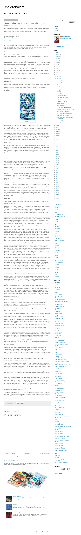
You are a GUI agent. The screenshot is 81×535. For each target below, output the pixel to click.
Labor (56, 352)
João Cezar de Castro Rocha (16, 405)
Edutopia (58, 99)
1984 (57, 178)
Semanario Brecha (59, 400)
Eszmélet (57, 330)
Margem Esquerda (59, 363)
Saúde (56, 272)
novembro (59, 78)
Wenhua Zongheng (59, 459)
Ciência (57, 212)
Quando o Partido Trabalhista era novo (65, 109)
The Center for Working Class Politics (63, 416)
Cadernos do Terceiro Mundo (61, 301)
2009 (57, 135)
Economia (57, 224)
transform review (59, 452)
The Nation (57, 429)
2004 (57, 145)
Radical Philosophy (59, 388)
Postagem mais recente (10, 453)
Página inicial (28, 453)
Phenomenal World (59, 380)
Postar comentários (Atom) (14, 456)
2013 (57, 127)
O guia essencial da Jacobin (12, 460)
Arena (56, 292)
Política (57, 259)
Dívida (56, 223)
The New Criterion (59, 431)
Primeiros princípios (17, 512)
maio (58, 90)
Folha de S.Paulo (8, 41)
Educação (57, 228)
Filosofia (57, 236)
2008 (57, 137)
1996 (57, 160)
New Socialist (58, 376)
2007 (57, 139)
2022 (57, 60)
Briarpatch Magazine (60, 299)
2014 (57, 125)
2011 (57, 131)
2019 (57, 66)
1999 (57, 154)
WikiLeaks (57, 460)
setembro (59, 82)
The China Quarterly (59, 417)
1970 (57, 198)
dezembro (59, 76)
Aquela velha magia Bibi (62, 101)
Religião (57, 267)
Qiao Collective (58, 383)
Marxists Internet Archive (60, 366)
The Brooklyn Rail (59, 414)
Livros (56, 252)
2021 (57, 62)
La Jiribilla (57, 351)
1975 (57, 190)
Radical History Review (60, 387)
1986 (57, 174)
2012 (57, 129)
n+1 (56, 369)
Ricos (56, 269)
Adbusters (57, 282)
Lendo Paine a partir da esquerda (64, 113)
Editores (57, 226)
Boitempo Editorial (59, 296)
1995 (57, 162)
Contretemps (58, 308)
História (57, 242)
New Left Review (59, 373)
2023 (57, 58)
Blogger (47, 531)
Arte (56, 206)
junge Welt (57, 349)
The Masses (58, 428)
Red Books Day (58, 390)
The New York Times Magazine (62, 440)
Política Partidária (59, 260)
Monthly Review (58, 368)
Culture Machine (59, 318)
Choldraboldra (14, 7)
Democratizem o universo (62, 97)
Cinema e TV (58, 211)
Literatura (57, 250)
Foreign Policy (58, 333)
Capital (56, 207)
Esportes (57, 231)
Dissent (57, 327)
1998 (57, 156)
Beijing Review (58, 294)
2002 (57, 149)
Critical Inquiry (58, 313)
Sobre (56, 30)
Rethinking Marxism (59, 392)
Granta (56, 339)
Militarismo (57, 254)
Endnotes (57, 328)
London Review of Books (60, 359)
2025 (57, 54)
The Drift (57, 421)
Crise (56, 218)
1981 (57, 182)
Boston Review (58, 297)
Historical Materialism (60, 342)
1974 (57, 192)
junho (58, 88)
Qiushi (56, 385)
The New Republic (59, 435)
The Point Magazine (59, 447)
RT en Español (58, 395)
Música (56, 257)
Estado (56, 233)
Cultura (57, 219)
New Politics (58, 375)
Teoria (56, 274)
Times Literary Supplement (61, 450)
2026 (57, 52)
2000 (57, 153)
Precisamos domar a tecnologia (64, 107)
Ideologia (57, 245)
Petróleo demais (60, 103)
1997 (57, 158)
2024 (57, 56)
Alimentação (58, 204)
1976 (57, 188)
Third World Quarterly (60, 448)
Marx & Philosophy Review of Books (63, 364)
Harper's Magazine (59, 340)
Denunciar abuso (59, 46)
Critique (57, 315)
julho (58, 86)
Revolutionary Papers (60, 393)
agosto (58, 84)
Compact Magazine (59, 306)
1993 (57, 166)
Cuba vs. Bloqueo (59, 316)
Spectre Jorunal (58, 405)
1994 (57, 164)
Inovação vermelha (61, 105)
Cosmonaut (57, 311)
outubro (58, 80)
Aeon (56, 284)
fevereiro (59, 120)
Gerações (57, 238)
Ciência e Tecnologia (60, 216)
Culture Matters (58, 320)
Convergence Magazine (60, 309)
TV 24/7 (57, 457)
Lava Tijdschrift (58, 354)
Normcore (15, 504)
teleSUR (57, 409)
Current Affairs (58, 321)
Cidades (57, 209)
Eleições (57, 230)
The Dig (57, 419)
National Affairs (58, 371)
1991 (57, 168)
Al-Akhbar (57, 287)
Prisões (57, 264)
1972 (57, 194)
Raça (56, 266)
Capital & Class (58, 303)
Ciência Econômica (59, 214)
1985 (57, 176)
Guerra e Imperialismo (60, 240)
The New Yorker (58, 441)
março (58, 93)
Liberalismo (57, 248)
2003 (57, 147)
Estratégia (57, 235)
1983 (57, 180)
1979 (57, 186)
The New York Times (60, 438)
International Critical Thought (61, 344)
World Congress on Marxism (61, 462)
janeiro (58, 122)
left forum (57, 356)
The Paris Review (59, 443)
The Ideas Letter (59, 424)
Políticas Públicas (59, 262)
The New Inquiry (59, 433)
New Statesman (58, 378)
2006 (57, 141)
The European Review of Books (62, 423)
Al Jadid (57, 285)
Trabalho (57, 276)
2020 (57, 64)
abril (58, 91)
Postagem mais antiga (45, 453)
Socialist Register (59, 404)
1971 (57, 196)
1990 (57, 170)
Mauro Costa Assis (66, 36)
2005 (57, 143)
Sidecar (57, 402)
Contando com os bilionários (63, 115)
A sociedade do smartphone (63, 111)
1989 (57, 172)
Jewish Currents (59, 347)
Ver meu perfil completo (65, 38)
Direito (56, 221)
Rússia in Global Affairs (60, 397)
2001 (57, 150)
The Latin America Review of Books (63, 426)
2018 (57, 68)
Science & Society (59, 399)
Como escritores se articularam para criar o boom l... (65, 118)
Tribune (57, 453)
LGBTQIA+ (57, 247)
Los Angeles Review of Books (62, 361)
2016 (57, 72)
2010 (57, 133)
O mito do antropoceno (62, 95)
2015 (57, 74)
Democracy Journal (59, 325)
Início (56, 28)
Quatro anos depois (17, 496)
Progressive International (60, 381)
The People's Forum (59, 445)
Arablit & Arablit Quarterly (61, 291)
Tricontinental (58, 455)
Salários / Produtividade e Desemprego (64, 271)
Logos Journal (58, 357)
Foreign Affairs (58, 332)
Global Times (58, 335)
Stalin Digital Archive (59, 407)
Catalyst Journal (59, 304)
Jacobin (57, 345)
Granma (57, 337)
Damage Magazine (59, 323)
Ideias (56, 243)
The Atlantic (58, 411)
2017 (57, 70)
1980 (57, 184)
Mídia (56, 255)
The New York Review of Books (62, 436)
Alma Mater (57, 289)
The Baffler (57, 412)
